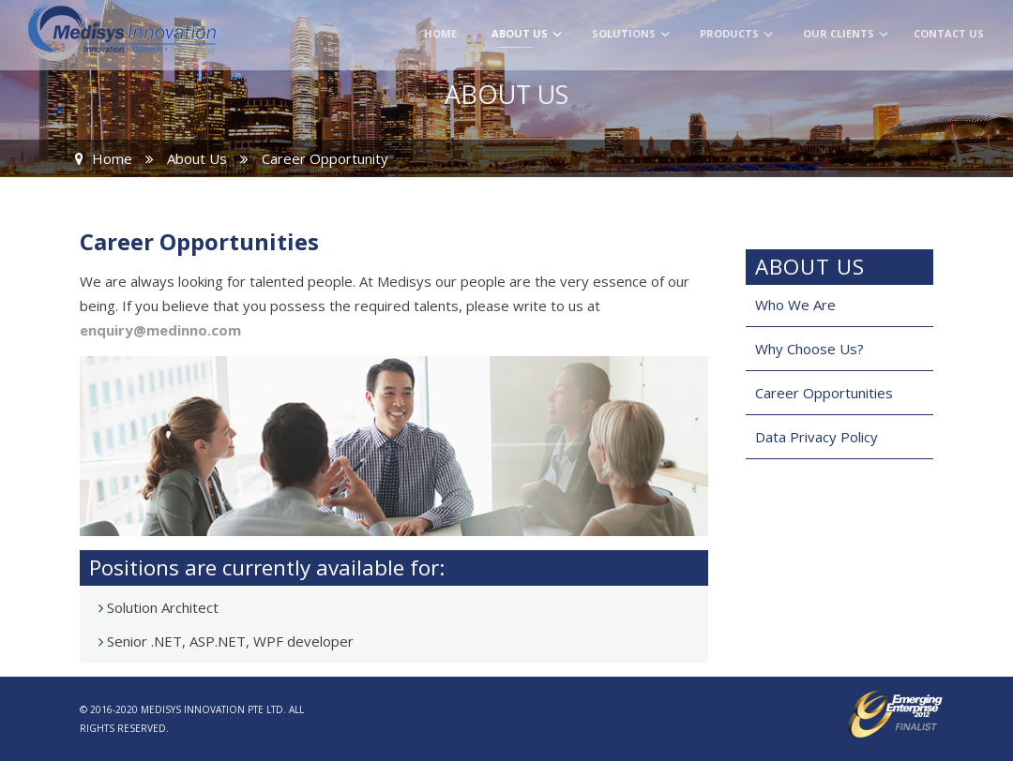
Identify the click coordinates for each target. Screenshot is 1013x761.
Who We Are (795, 304)
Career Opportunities (824, 392)
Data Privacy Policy (816, 436)
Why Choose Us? (809, 348)
